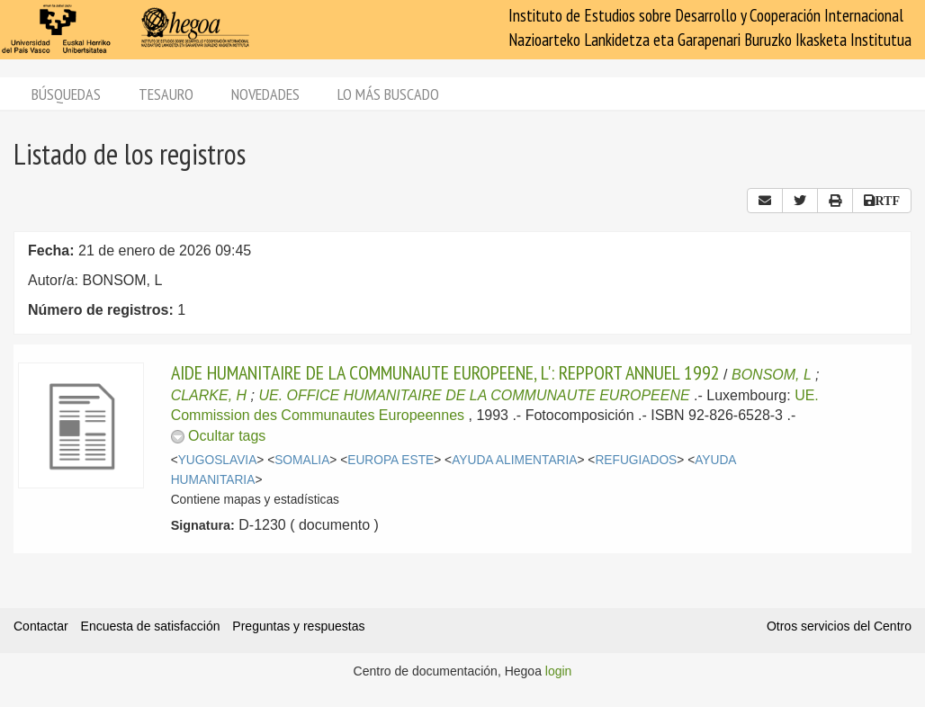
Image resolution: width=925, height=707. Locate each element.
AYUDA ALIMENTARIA (514, 460)
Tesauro (166, 94)
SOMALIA (301, 460)
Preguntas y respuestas (298, 626)
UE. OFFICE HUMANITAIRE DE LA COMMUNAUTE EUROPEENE (476, 395)
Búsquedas (66, 94)
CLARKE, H (209, 395)
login (558, 671)
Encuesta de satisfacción (150, 626)
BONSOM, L (772, 374)
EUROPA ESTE (390, 460)
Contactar (40, 626)
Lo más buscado (388, 94)
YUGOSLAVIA (217, 460)
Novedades (265, 94)
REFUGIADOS (636, 460)
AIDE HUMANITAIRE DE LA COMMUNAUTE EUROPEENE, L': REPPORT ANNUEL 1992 (445, 372)
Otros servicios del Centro (839, 626)
